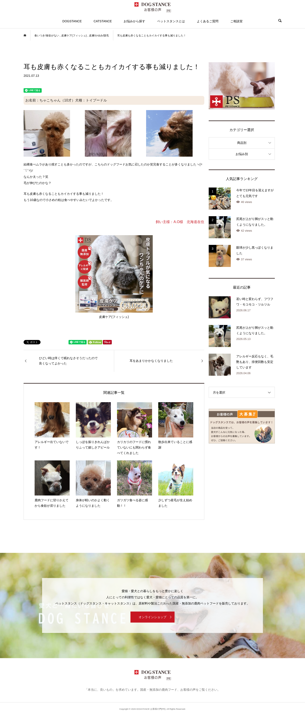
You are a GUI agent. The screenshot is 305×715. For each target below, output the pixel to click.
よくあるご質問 (207, 21)
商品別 (241, 143)
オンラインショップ (152, 617)
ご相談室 (236, 21)
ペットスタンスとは (171, 21)
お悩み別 (242, 154)
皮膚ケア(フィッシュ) (114, 277)
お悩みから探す (134, 21)
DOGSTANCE (72, 21)
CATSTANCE (103, 21)
